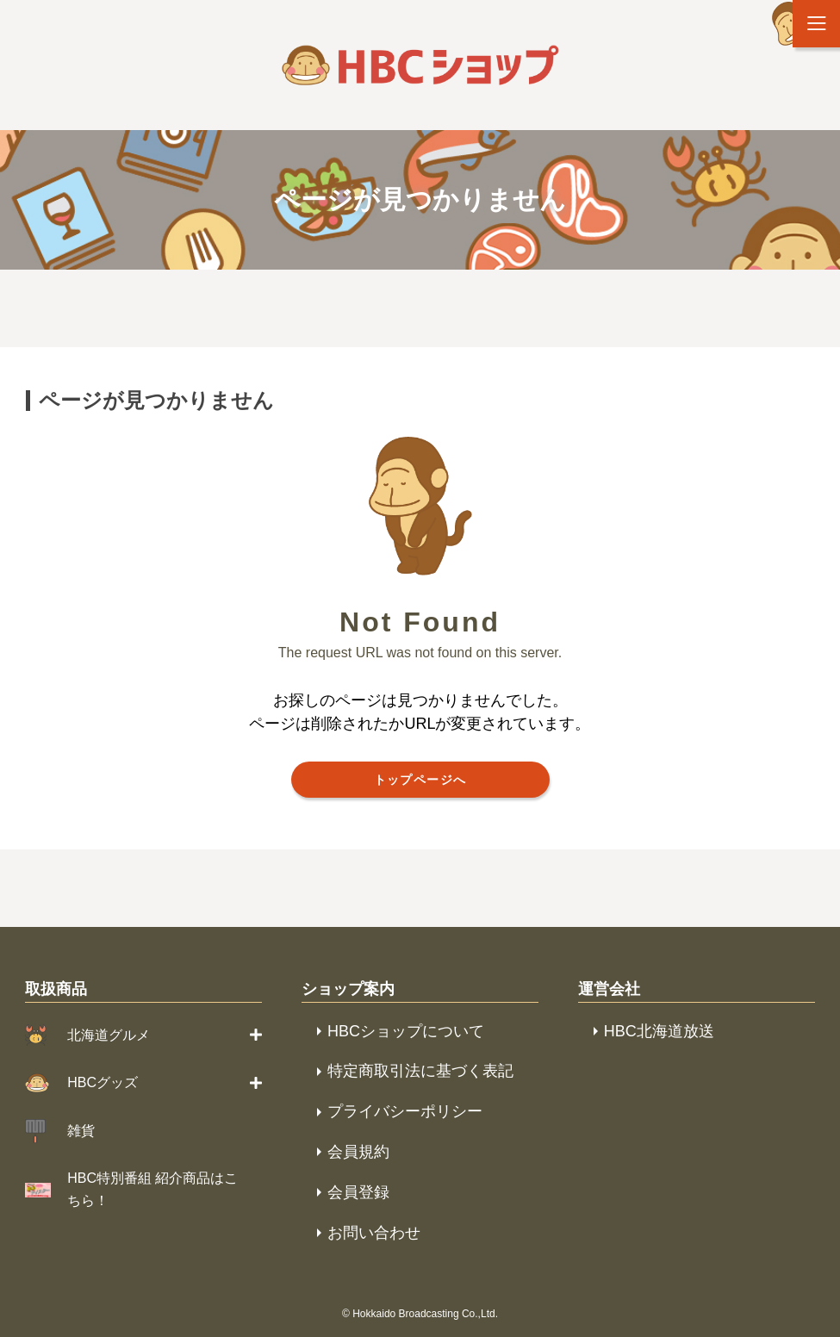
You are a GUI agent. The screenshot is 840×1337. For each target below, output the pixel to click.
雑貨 (81, 1130)
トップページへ (420, 780)
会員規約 (358, 1151)
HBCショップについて (405, 1031)
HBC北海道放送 (659, 1031)
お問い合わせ (373, 1232)
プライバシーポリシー (404, 1111)
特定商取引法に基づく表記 (420, 1070)
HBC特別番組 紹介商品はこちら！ (152, 1189)
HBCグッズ (102, 1082)
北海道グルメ (108, 1035)
